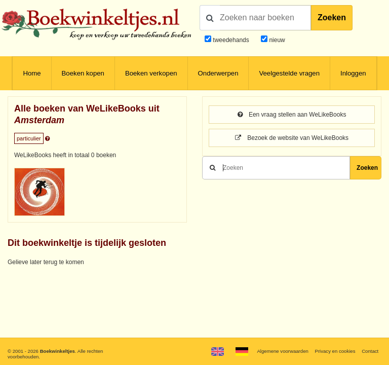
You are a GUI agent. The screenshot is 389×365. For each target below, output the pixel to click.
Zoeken (332, 17)
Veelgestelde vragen (289, 73)
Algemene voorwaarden (282, 351)
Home (32, 73)
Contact (370, 351)
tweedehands (231, 40)
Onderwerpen (218, 73)
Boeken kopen (83, 73)
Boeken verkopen (151, 73)
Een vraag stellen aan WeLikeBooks (292, 114)
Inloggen (353, 73)
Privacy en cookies (335, 351)
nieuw (276, 40)
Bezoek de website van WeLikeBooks (291, 137)
